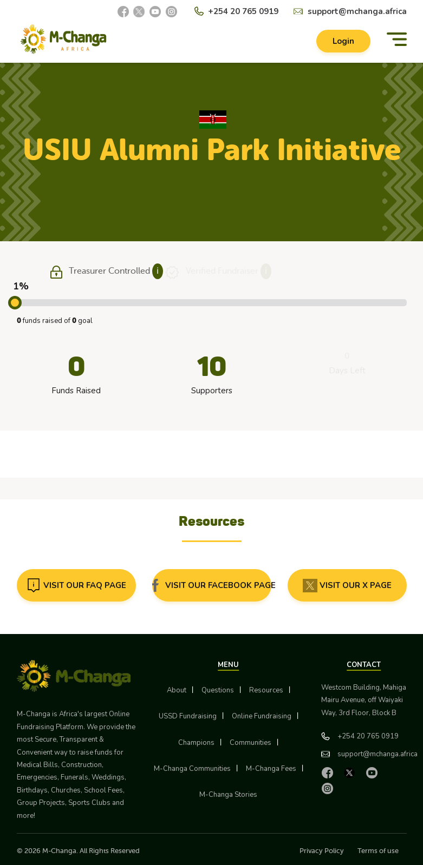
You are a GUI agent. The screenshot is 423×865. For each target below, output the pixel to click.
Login (343, 41)
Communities (250, 743)
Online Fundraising (261, 716)
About (176, 690)
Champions (196, 743)
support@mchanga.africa (357, 11)
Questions (217, 690)
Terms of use (378, 851)
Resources (266, 690)
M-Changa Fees (271, 769)
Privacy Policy (322, 851)
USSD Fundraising (188, 716)
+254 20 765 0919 (243, 11)
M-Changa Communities (192, 769)
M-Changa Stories (228, 795)
